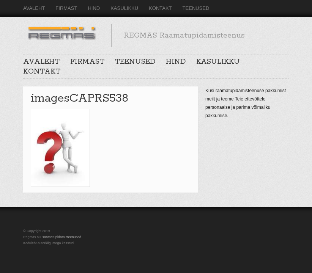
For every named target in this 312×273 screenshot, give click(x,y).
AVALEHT (34, 8)
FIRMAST (66, 8)
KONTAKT (160, 8)
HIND (94, 8)
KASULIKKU (124, 8)
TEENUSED (196, 8)
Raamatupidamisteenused (62, 237)
